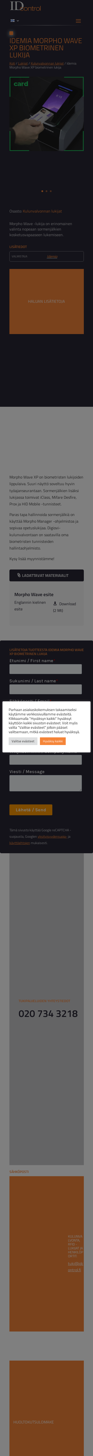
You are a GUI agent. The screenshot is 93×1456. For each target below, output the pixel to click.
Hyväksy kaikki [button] (53, 741)
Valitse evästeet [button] (23, 741)
